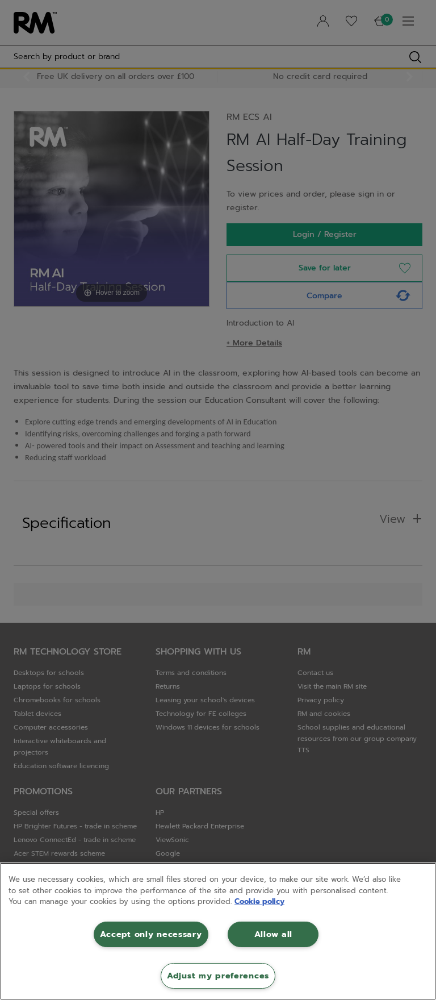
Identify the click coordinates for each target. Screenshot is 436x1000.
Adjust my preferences (218, 975)
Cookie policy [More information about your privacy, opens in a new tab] (259, 901)
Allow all (273, 934)
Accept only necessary (151, 934)
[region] (218, 931)
